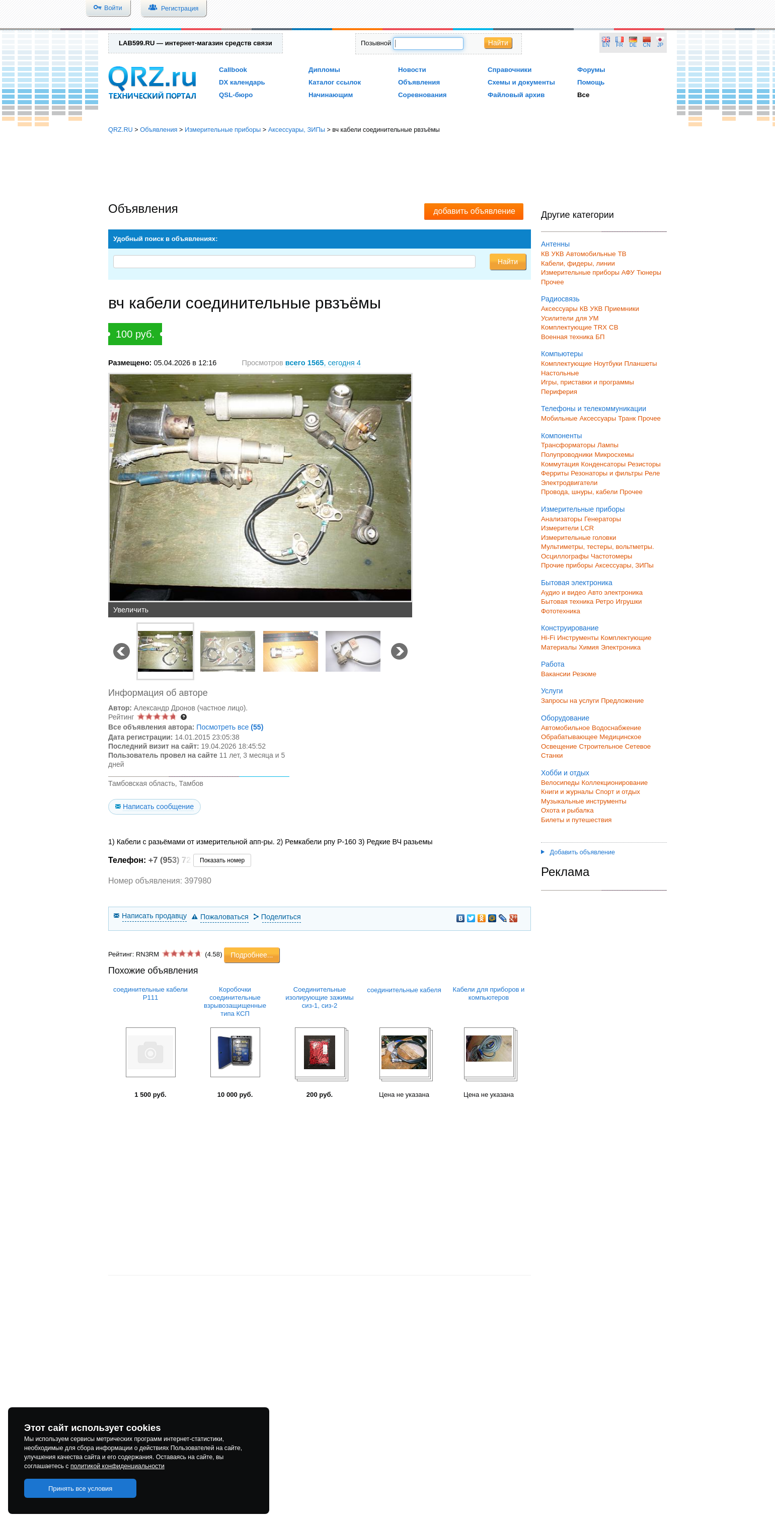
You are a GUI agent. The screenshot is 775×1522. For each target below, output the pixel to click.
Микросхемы (614, 454)
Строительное (601, 746)
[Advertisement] (387, 168)
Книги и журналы (567, 791)
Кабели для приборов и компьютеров (489, 993)
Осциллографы (565, 556)
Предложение (622, 700)
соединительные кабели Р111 (150, 993)
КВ (545, 254)
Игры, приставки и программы (587, 382)
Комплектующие (566, 363)
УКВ (558, 254)
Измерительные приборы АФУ (588, 272)
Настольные (560, 373)
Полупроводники (567, 454)
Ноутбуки (608, 363)
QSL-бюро (236, 95)
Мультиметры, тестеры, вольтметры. (597, 546)
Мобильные (559, 418)
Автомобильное (565, 728)
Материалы (559, 647)
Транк (627, 418)
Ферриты (555, 473)
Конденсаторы (603, 464)
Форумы (591, 69)
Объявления (419, 82)
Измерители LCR (567, 528)
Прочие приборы (567, 565)
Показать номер (222, 860)
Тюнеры (649, 272)
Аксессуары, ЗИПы (296, 129)
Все (583, 95)
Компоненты (561, 436)
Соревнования (422, 95)
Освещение (559, 746)
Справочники (509, 69)
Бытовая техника (567, 601)
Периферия (559, 391)
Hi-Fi (548, 638)
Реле (652, 473)
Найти (498, 43)
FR (619, 45)
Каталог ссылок (334, 82)
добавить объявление (474, 211)
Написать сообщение (158, 807)
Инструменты (578, 638)
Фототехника (560, 611)
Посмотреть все (229, 727)
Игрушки (628, 601)
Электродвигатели (569, 483)
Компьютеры (562, 354)
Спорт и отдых (617, 791)
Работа (553, 664)
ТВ (622, 254)
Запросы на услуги (570, 700)
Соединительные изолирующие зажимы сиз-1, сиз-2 (319, 997)
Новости (412, 69)
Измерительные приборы (223, 129)
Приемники (621, 308)
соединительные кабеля (404, 990)
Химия (589, 647)
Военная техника (567, 337)
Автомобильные (591, 254)
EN (605, 45)
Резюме (584, 674)
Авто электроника (615, 592)
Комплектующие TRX (574, 327)
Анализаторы (561, 519)
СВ (613, 327)
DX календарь (242, 82)
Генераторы (602, 519)
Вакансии (555, 674)
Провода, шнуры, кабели (579, 492)
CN (647, 45)
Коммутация (560, 464)
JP (660, 45)
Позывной (376, 43)
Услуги (552, 691)
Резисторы (644, 464)
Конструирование (570, 628)
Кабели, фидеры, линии (578, 263)
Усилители (557, 318)
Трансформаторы (568, 445)
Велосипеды (560, 782)
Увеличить (130, 610)
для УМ (587, 318)
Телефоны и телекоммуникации (593, 409)
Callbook (233, 69)
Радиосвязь (560, 299)
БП (599, 337)
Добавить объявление (578, 852)
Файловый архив (516, 95)
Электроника (621, 647)
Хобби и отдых (565, 773)
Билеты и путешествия (576, 820)
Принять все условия (80, 1488)
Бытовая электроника (576, 583)
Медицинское (620, 737)
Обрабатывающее (569, 737)
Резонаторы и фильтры (607, 473)
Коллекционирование (615, 782)
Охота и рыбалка (567, 810)
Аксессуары (559, 308)
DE (633, 45)
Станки (552, 755)
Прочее (552, 282)
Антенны (555, 244)
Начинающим (330, 95)
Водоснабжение (616, 728)
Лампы (607, 445)
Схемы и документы (521, 82)
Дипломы (324, 69)
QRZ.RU (120, 129)
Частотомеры (611, 556)
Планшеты (640, 363)
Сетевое (638, 746)
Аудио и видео (563, 592)
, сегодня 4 (323, 363)
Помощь (591, 82)
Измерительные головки (578, 537)
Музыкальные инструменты (584, 801)
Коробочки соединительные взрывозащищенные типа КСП (235, 1001)
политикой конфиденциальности (117, 1466)
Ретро (604, 601)
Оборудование (565, 718)
